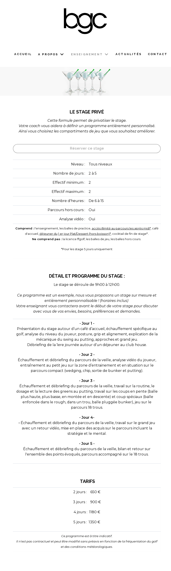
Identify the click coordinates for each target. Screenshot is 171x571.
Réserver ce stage (87, 148)
